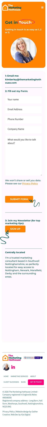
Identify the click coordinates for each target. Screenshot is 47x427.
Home (6, 376)
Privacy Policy (30, 183)
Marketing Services (19, 376)
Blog (23, 382)
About (33, 376)
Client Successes (11, 382)
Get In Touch (36, 382)
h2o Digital (25, 414)
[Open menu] (42, 7)
